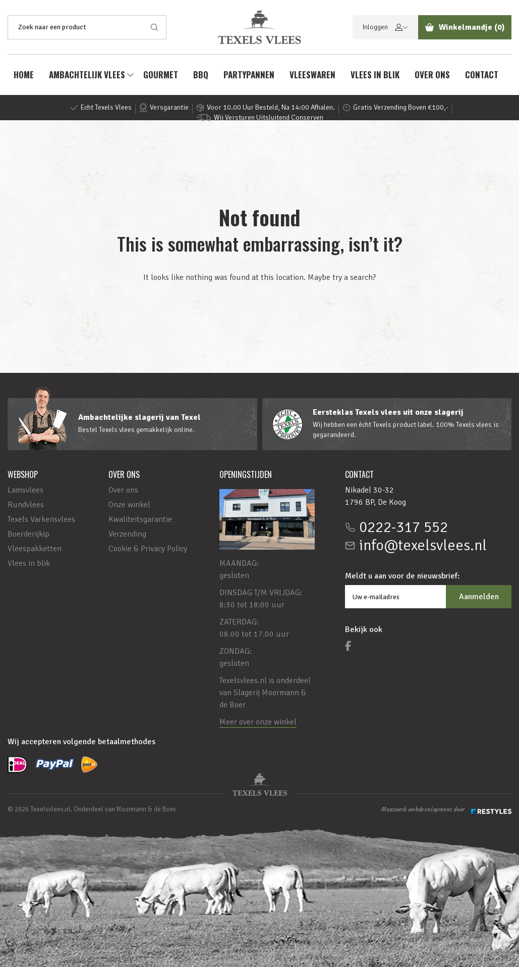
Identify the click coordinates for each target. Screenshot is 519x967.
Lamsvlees (25, 490)
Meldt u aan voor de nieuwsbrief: (402, 576)
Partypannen (248, 74)
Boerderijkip (28, 534)
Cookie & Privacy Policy (147, 549)
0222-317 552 (403, 527)
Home (24, 74)
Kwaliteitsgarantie (140, 519)
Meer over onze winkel (258, 722)
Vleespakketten (35, 549)
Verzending (127, 534)
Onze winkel (129, 505)
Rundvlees (26, 505)
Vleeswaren (312, 74)
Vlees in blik (375, 74)
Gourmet (160, 74)
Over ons (432, 74)
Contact (481, 74)
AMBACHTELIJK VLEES (87, 74)
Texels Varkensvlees (41, 519)
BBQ (200, 74)
